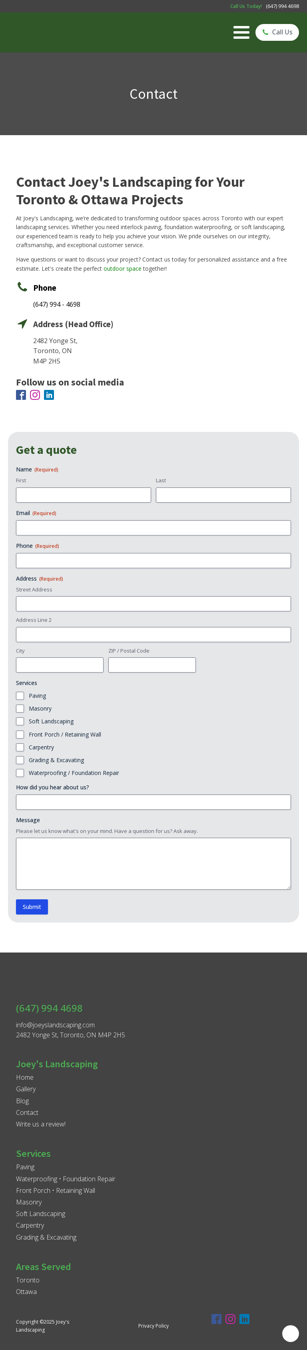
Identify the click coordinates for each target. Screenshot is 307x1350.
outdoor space (123, 268)
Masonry (40, 708)
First (21, 480)
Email (36, 513)
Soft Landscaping (51, 721)
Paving (37, 695)
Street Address (34, 589)
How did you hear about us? (52, 787)
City (20, 650)
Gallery (26, 1088)
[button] (277, 32)
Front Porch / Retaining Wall (65, 734)
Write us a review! (41, 1124)
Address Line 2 (34, 619)
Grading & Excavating (56, 760)
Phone (37, 545)
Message (28, 820)
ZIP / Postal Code (129, 650)
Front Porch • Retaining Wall (55, 1190)
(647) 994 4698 (282, 6)
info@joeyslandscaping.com (55, 1024)
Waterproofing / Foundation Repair (74, 773)
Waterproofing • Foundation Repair (66, 1178)
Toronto (28, 1280)
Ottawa (26, 1291)
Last (161, 480)
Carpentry (41, 747)
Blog (22, 1100)
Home (25, 1077)
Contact (27, 1112)
